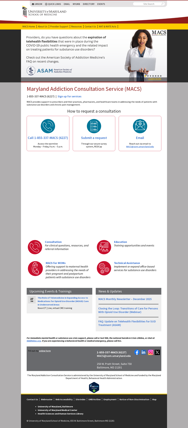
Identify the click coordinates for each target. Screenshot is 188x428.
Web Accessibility (64, 399)
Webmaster (46, 399)
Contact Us (90, 26)
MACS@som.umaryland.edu (140, 146)
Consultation (53, 242)
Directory (88, 4)
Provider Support (59, 26)
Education (120, 242)
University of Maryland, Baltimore (55, 406)
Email (67, 4)
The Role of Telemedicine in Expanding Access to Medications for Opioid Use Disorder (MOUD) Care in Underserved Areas (63, 301)
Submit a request (94, 138)
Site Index (80, 399)
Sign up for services (69, 96)
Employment (110, 399)
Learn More (154, 78)
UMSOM (38, 4)
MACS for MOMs (56, 263)
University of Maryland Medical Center (57, 410)
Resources (76, 26)
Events (101, 4)
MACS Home (28, 26)
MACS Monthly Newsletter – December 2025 (125, 299)
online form (45, 350)
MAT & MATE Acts (107, 26)
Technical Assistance (127, 263)
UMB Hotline (94, 399)
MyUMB (76, 4)
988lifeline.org (34, 340)
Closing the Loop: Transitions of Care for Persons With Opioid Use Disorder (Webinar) (128, 310)
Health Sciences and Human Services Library (60, 413)
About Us (42, 26)
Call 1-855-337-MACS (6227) (48, 138)
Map (154, 399)
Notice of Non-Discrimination (134, 399)
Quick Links (54, 4)
